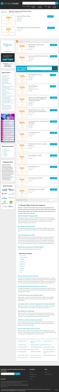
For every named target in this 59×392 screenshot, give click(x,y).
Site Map (31, 378)
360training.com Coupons (49, 347)
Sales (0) (27, 41)
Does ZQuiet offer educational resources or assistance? (7, 93)
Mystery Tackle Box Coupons (37, 344)
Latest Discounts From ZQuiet (36, 189)
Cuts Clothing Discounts (23, 347)
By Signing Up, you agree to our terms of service (49, 70)
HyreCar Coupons (47, 344)
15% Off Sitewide (33, 86)
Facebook (5, 151)
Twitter (5, 153)
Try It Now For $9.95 (33, 132)
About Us (31, 372)
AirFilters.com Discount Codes (36, 342)
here (37, 230)
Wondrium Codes (34, 349)
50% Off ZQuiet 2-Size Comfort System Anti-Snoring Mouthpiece (37, 110)
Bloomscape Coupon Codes (24, 349)
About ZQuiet (4, 76)
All (17, 41)
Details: (19, 21)
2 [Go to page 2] (54, 199)
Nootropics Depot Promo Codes (48, 352)
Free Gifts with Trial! (33, 166)
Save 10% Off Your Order (24, 16)
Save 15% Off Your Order (35, 74)
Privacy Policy (11, 389)
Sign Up (17, 373)
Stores (13, 12)
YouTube (5, 155)
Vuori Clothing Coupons (48, 349)
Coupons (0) (21, 41)
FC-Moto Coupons (22, 341)
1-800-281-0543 (7, 150)
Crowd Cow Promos (47, 341)
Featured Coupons (5, 75)
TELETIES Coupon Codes (36, 351)
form (48, 316)
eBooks (49, 290)
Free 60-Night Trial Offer (35, 155)
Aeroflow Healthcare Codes (36, 347)
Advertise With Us (33, 374)
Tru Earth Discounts (22, 351)
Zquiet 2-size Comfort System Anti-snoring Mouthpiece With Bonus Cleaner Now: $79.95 (37, 99)
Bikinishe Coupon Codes (36, 357)
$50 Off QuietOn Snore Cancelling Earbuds (28, 27)
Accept (56, 389)
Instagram (6, 154)
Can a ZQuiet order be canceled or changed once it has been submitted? (7, 100)
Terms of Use (5, 389)
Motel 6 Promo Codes (22, 357)
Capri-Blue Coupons (22, 344)
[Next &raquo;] (57, 200)
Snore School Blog (40, 290)
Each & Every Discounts (23, 355)
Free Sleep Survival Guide (35, 178)
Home (10, 12)
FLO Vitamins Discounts (36, 355)
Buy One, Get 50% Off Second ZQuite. (38, 56)
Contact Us (47, 372)
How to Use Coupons (48, 374)
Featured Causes (33, 376)
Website (5, 149)
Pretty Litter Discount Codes (49, 355)
